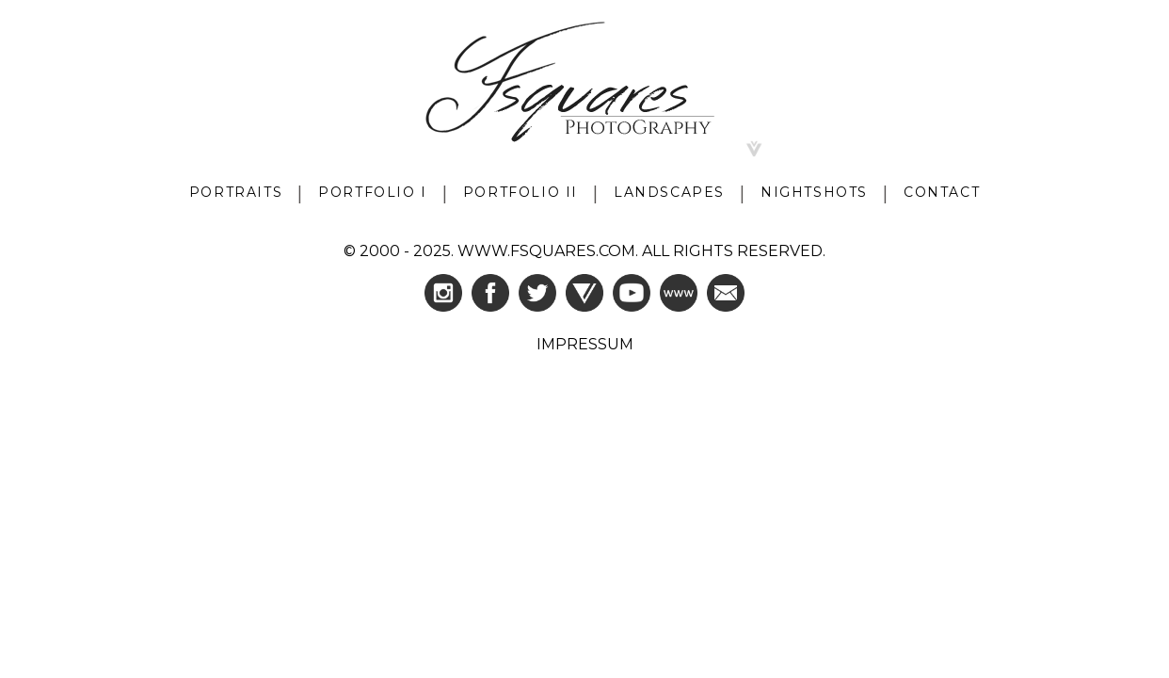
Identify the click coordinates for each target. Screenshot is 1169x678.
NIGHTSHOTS (814, 192)
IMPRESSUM (584, 344)
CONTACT (942, 192)
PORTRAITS (235, 192)
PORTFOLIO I (372, 192)
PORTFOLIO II (520, 192)
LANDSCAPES (669, 192)
